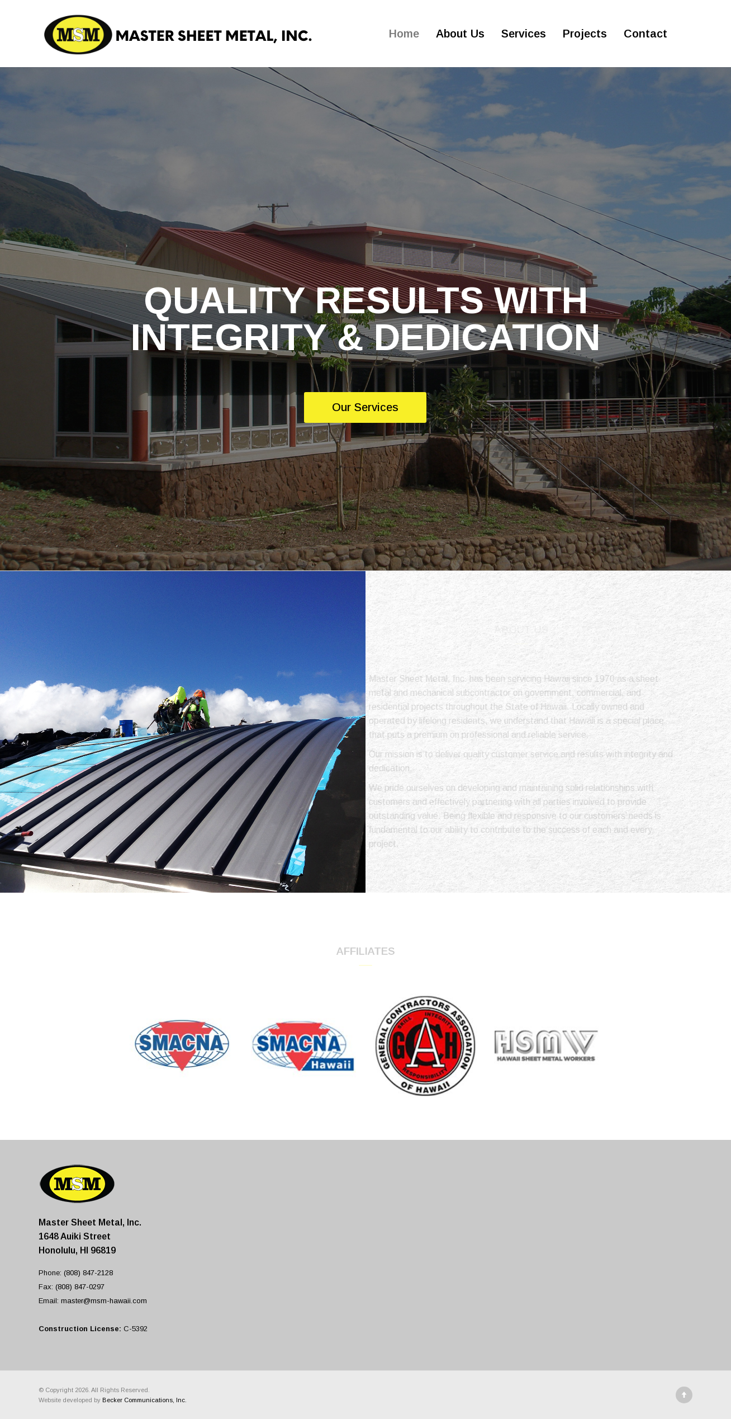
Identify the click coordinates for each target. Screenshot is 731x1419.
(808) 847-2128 (88, 1273)
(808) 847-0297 (80, 1287)
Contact (645, 33)
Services (523, 33)
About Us (460, 33)
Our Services (365, 407)
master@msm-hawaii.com (104, 1301)
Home (404, 33)
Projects (585, 33)
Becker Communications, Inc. (144, 1400)
